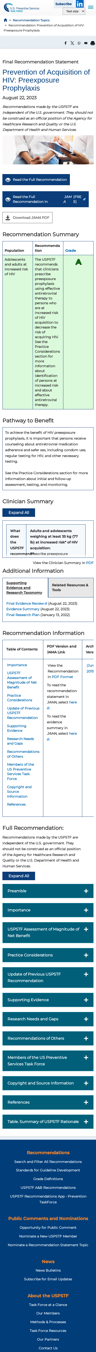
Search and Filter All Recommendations (48, 1162)
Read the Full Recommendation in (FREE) (43, 199)
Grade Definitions (48, 1179)
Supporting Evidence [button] (28, 1000)
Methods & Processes (48, 1322)
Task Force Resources (48, 1331)
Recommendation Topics (31, 20)
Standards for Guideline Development (48, 1170)
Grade (70, 250)
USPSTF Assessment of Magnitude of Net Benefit (22, 680)
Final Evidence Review (25, 603)
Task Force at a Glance (48, 1305)
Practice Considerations (19, 698)
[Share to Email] (85, 43)
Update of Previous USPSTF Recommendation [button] (34, 977)
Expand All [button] (18, 512)
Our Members (48, 1313)
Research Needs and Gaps (20, 741)
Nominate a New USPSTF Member (48, 1236)
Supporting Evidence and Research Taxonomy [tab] (24, 588)
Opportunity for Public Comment (48, 1227)
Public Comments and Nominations (48, 1218)
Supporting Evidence (16, 728)
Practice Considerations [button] (30, 955)
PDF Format (62, 677)
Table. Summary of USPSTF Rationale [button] (43, 1121)
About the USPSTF (48, 1296)
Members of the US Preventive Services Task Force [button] (37, 1060)
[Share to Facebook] (65, 43)
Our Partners (48, 1339)
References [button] (18, 1102)
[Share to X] (72, 43)
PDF (90, 563)
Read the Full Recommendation (36, 179)
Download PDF (27, 217)
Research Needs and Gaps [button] (32, 1019)
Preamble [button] (16, 891)
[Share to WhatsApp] (79, 43)
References (16, 804)
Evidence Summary (22, 609)
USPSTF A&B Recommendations (48, 1187)
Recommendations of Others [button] (35, 1038)
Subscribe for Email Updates (48, 1279)
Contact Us (48, 1348)
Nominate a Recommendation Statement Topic (48, 1245)
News (48, 1261)
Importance (17, 665)
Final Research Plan (22, 615)
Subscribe (63, 4)
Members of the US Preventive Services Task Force (20, 771)
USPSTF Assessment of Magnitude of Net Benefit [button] (43, 932)
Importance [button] (18, 910)
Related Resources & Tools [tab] (70, 587)
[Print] (92, 43)
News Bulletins (48, 1270)
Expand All (18, 876)
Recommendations (48, 1152)
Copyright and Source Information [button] (40, 1083)
